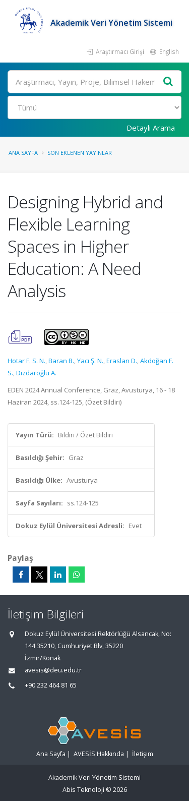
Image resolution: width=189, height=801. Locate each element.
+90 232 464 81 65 (51, 685)
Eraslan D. (121, 360)
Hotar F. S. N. (26, 360)
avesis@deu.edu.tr (53, 670)
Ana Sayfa (23, 152)
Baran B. (61, 360)
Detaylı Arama (151, 128)
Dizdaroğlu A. (36, 372)
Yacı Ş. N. (90, 360)
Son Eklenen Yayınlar (79, 152)
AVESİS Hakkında (99, 754)
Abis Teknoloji (83, 789)
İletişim (142, 754)
